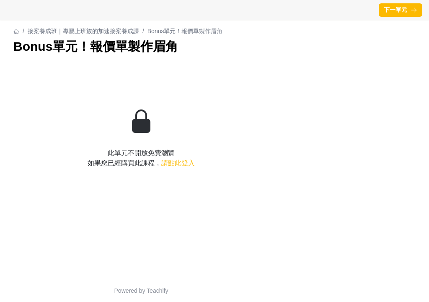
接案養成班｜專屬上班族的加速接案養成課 (83, 31)
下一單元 (400, 9)
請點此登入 (178, 163)
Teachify (157, 290)
